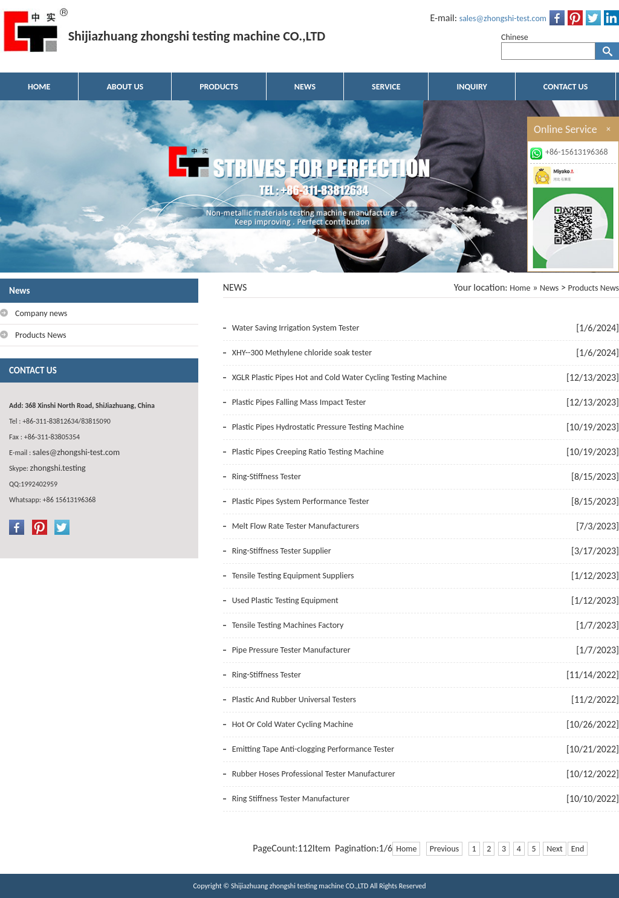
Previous (444, 849)
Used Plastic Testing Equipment (285, 600)
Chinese (514, 37)
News (549, 288)
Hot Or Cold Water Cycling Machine (293, 724)
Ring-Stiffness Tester (266, 476)
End (578, 849)
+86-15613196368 (576, 152)
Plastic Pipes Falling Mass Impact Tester (299, 402)
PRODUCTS (218, 87)
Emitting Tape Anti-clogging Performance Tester (313, 749)
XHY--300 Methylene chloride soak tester (302, 352)
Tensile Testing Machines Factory (288, 625)
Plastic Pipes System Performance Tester (300, 501)
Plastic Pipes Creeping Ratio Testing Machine (308, 452)
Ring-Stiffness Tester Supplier (281, 551)
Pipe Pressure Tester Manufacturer (291, 650)
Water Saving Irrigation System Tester (296, 328)
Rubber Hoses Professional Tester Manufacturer (313, 774)
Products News (593, 288)
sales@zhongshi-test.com (502, 18)
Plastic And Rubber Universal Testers (294, 699)
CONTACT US (565, 87)
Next (554, 849)
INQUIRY (471, 87)
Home (520, 288)
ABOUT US (124, 87)
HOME (39, 87)
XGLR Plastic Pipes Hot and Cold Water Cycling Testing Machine (339, 377)
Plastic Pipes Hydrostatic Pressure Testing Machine (318, 427)
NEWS (305, 87)
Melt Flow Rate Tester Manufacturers (295, 526)
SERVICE (386, 87)
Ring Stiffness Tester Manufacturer (291, 798)
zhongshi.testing (58, 468)
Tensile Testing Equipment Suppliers (293, 575)
